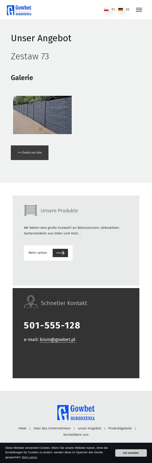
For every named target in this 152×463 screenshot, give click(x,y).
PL (109, 9)
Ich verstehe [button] (131, 452)
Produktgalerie (120, 428)
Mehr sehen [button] (29, 457)
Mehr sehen (48, 253)
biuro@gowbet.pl (57, 339)
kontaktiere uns (76, 435)
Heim (22, 428)
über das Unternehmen (52, 428)
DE (123, 9)
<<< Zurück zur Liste (30, 152)
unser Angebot (89, 428)
